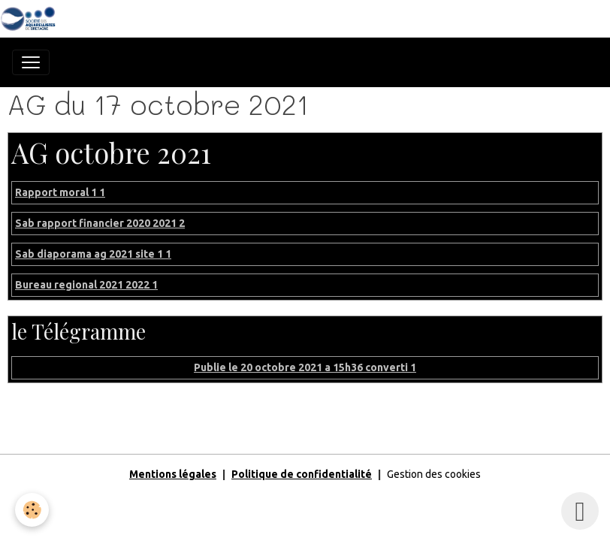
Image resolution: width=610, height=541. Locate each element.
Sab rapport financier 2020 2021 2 (100, 223)
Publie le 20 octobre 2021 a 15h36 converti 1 (305, 367)
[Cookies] (32, 510)
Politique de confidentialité (301, 474)
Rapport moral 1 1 (60, 192)
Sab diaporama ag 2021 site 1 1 (93, 254)
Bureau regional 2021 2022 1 (86, 285)
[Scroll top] (580, 511)
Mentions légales (172, 474)
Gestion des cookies (434, 474)
